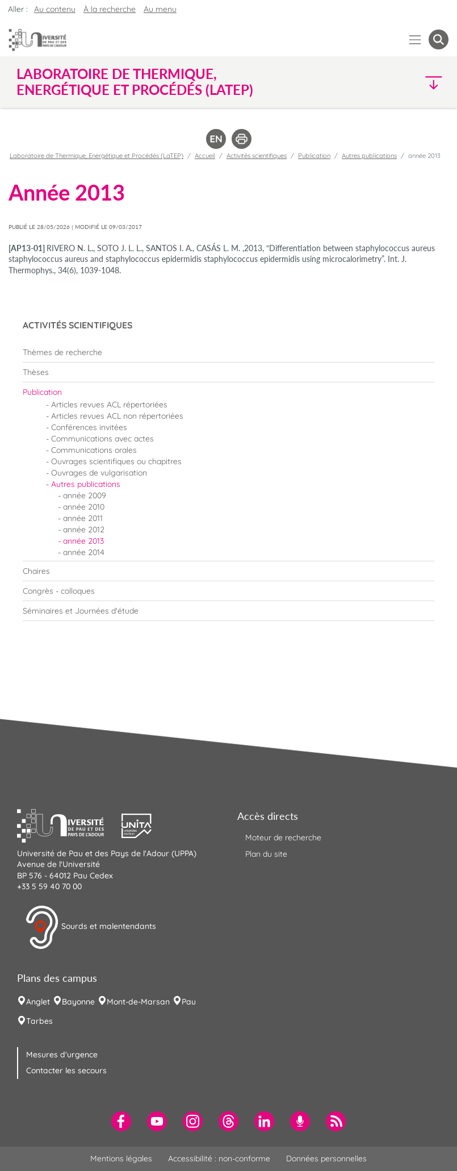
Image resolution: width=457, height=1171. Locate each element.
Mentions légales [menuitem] (121, 1158)
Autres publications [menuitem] (85, 484)
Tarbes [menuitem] (39, 1021)
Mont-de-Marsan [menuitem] (138, 1002)
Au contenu (55, 9)
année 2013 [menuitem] (83, 541)
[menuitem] (228, 352)
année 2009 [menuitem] (84, 495)
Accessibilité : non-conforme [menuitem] (219, 1158)
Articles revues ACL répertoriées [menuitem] (109, 404)
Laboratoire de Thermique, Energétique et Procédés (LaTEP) (96, 156)
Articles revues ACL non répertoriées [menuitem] (117, 416)
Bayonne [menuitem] (78, 1002)
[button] (396, 82)
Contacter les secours (66, 1070)
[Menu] (415, 39)
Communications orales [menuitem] (94, 450)
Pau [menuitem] (189, 1002)
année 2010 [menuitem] (83, 507)
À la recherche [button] (109, 9)
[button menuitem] (438, 39)
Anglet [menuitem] (38, 1002)
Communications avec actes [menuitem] (102, 439)
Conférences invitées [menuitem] (89, 427)
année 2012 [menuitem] (83, 529)
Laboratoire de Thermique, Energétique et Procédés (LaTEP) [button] (134, 82)
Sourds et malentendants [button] (90, 927)
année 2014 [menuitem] (83, 552)
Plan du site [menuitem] (266, 854)
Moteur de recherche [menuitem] (283, 837)
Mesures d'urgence (62, 1054)
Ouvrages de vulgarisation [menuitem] (99, 473)
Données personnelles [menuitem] (326, 1158)
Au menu (160, 9)
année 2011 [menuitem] (83, 518)
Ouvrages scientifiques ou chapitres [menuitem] (116, 461)
